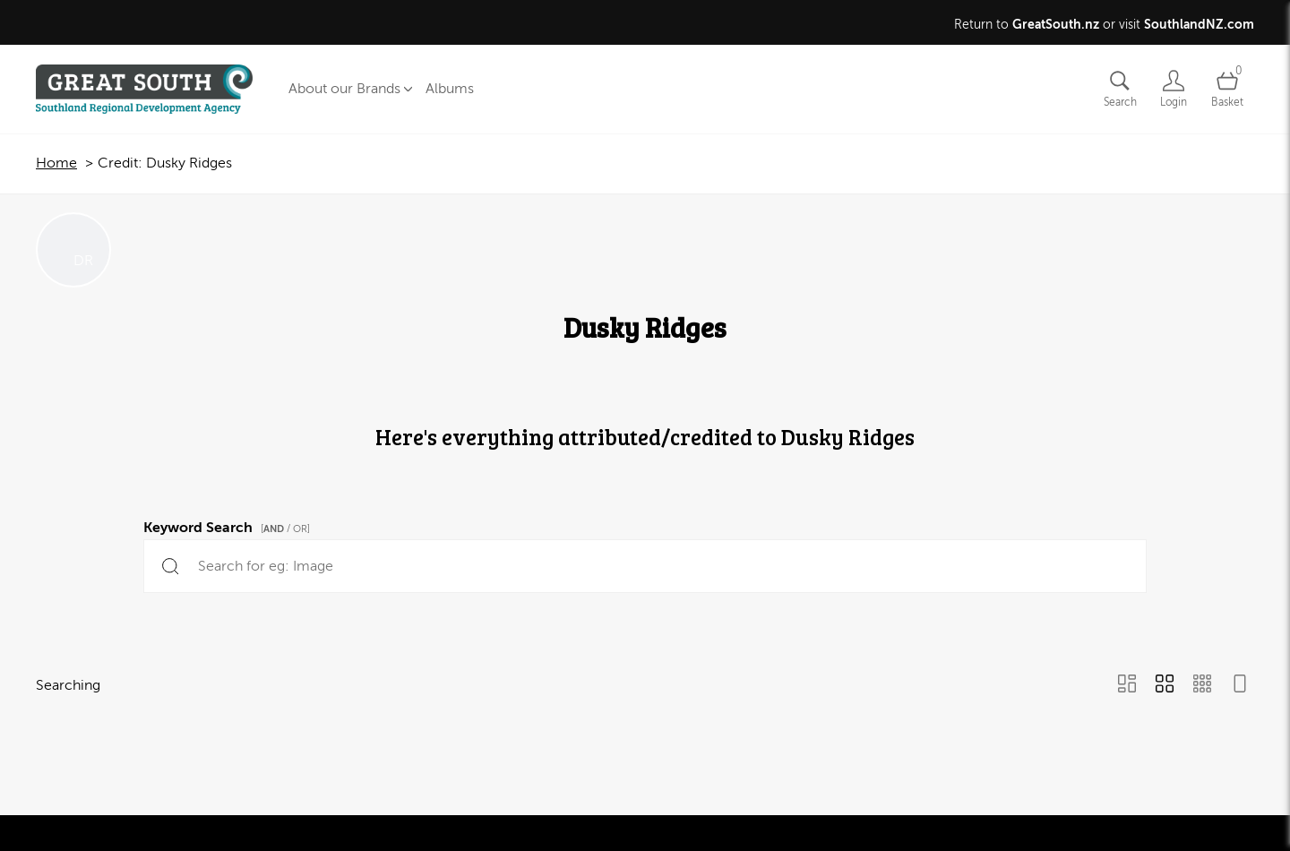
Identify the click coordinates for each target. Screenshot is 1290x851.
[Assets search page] (1120, 89)
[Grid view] (1164, 685)
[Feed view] (1240, 685)
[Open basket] (1227, 89)
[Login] (1173, 89)
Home (56, 163)
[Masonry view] (1127, 685)
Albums (450, 89)
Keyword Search (229, 525)
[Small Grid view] (1202, 685)
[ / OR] (285, 529)
